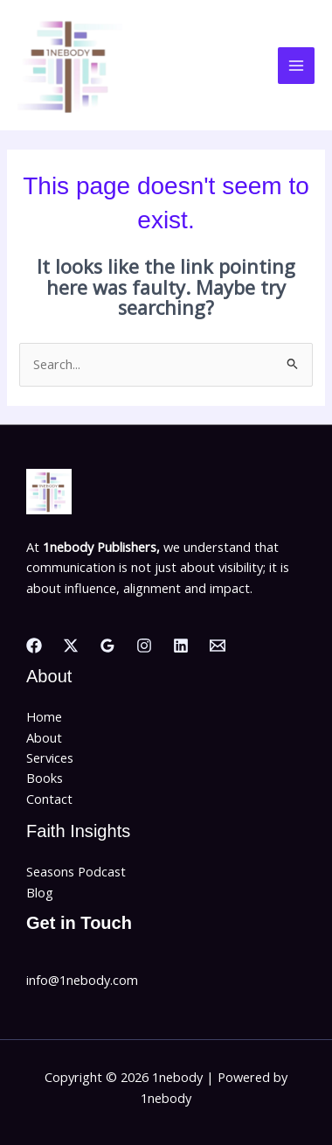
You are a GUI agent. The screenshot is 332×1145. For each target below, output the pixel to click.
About (44, 737)
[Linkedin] (181, 645)
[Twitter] (71, 645)
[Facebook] (34, 645)
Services (49, 757)
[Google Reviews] (107, 645)
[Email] (217, 645)
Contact (49, 798)
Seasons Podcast (76, 871)
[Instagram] (144, 645)
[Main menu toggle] (296, 65)
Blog (39, 892)
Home (44, 716)
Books (44, 777)
